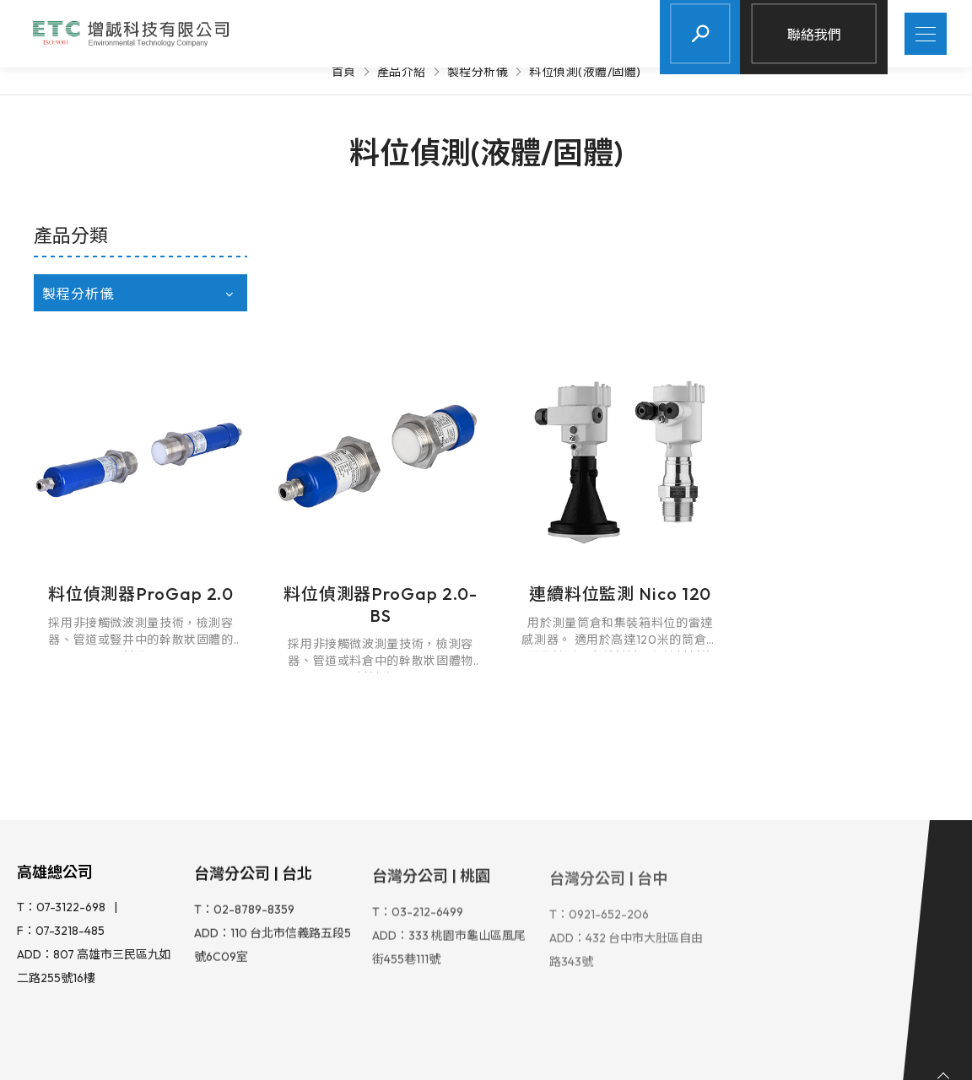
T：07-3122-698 (61, 767)
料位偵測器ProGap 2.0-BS (601, 454)
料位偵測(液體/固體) (585, 72)
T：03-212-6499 (417, 772)
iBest (426, 1050)
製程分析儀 (478, 72)
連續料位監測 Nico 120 (834, 443)
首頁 (344, 72)
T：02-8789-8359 (244, 769)
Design (369, 1050)
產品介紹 (401, 72)
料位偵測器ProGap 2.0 (368, 443)
